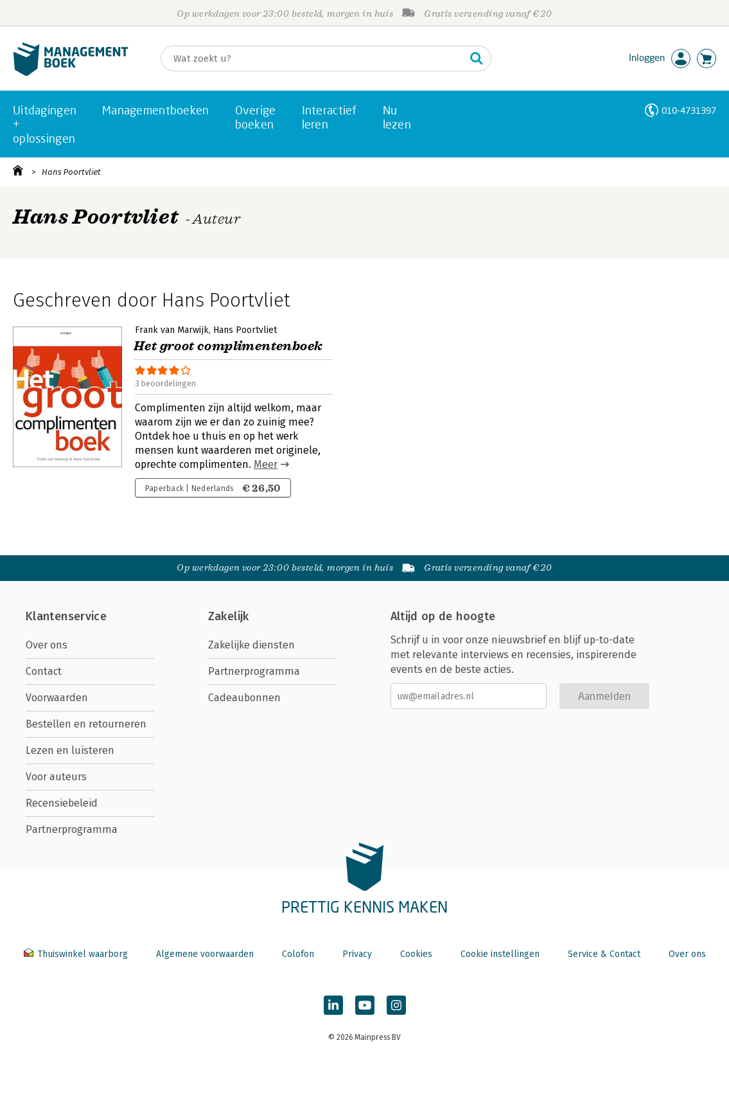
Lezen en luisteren (70, 750)
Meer (265, 464)
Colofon (298, 954)
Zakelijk (228, 616)
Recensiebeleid (62, 803)
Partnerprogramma (72, 829)
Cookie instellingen (500, 954)
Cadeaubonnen (244, 698)
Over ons (46, 645)
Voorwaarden (57, 698)
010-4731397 (689, 110)
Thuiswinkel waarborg (77, 954)
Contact (44, 671)
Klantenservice (66, 616)
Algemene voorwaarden (205, 954)
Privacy (357, 954)
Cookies (416, 954)
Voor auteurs (56, 777)
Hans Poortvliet (71, 172)
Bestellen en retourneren (86, 724)
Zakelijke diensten (251, 645)
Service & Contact (604, 954)
